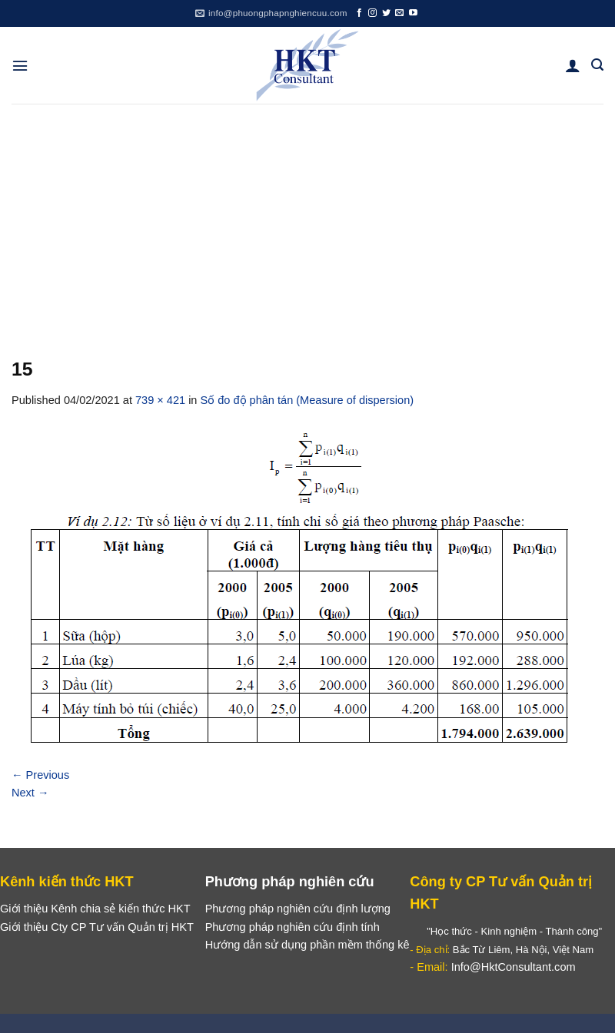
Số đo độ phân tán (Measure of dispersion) (307, 400)
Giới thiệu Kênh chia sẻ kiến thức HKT (95, 908)
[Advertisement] (307, 218)
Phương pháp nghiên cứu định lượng (298, 908)
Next (30, 792)
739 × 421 (160, 400)
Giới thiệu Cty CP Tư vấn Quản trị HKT (97, 927)
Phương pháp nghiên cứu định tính (292, 927)
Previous (40, 775)
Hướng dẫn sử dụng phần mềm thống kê (307, 945)
